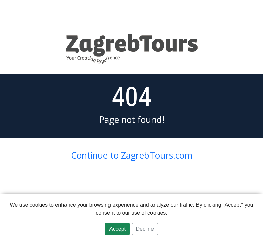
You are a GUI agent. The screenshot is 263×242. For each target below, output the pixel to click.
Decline (145, 229)
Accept (117, 229)
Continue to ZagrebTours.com (131, 155)
